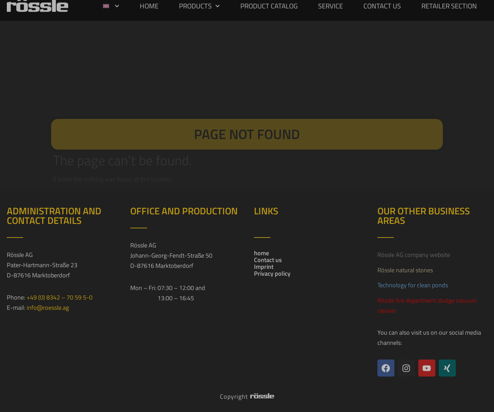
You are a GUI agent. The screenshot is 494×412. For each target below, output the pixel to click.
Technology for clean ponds (412, 285)
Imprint (263, 266)
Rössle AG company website (413, 254)
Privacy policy (272, 273)
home (261, 253)
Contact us (268, 260)
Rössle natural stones (405, 270)
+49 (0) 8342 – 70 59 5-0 (59, 297)
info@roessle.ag (48, 307)
